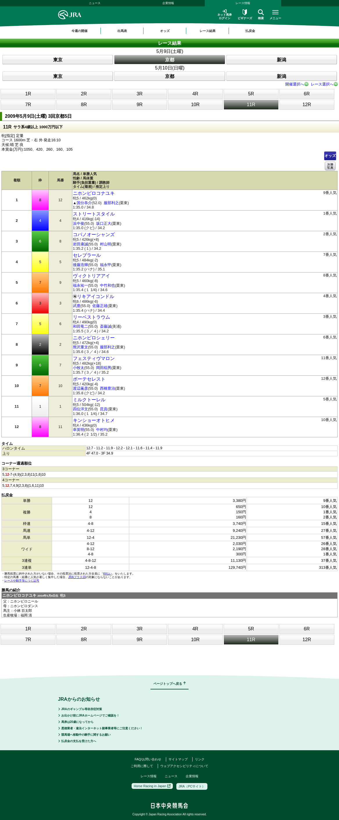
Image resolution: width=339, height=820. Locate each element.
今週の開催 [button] (79, 31)
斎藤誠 (105, 326)
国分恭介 (84, 203)
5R (251, 93)
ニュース (95, 3)
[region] (169, 30)
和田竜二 (80, 326)
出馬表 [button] (122, 31)
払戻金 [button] (250, 31)
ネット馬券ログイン (224, 14)
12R (306, 104)
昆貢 (103, 409)
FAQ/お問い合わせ (147, 759)
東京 (57, 59)
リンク (200, 759)
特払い (107, 573)
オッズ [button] (165, 31)
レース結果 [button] (208, 31)
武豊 (76, 306)
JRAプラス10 (77, 577)
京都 (169, 59)
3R (139, 93)
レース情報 (243, 3)
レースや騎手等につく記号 (21, 580)
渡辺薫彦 (80, 388)
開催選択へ (294, 84)
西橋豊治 (107, 388)
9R (139, 104)
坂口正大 (103, 223)
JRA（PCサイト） (192, 786)
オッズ (330, 156)
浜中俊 (78, 223)
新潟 (281, 59)
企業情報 (168, 3)
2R (84, 93)
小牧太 (78, 368)
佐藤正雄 (99, 306)
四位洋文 (80, 409)
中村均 (101, 429)
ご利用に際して (142, 766)
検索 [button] (261, 14)
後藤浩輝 (80, 265)
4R (195, 93)
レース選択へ (322, 84)
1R (28, 93)
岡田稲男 (103, 368)
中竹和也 (107, 285)
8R (84, 104)
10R (195, 104)
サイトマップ (178, 759)
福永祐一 (80, 285)
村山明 (105, 244)
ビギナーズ (245, 14)
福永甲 (105, 265)
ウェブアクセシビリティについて (184, 766)
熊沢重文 (80, 347)
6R (307, 93)
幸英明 (78, 429)
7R (28, 104)
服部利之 (111, 203)
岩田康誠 (80, 244)
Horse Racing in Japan (152, 786)
